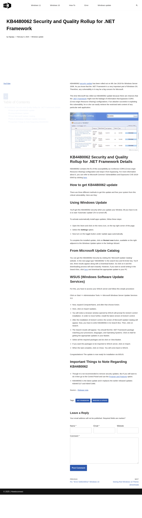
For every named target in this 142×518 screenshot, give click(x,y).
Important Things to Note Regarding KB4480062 (30, 120)
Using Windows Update (20, 111)
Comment (74, 456)
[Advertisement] (71, 58)
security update (86, 84)
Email (96, 445)
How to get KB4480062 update (23, 108)
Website (120, 445)
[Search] (136, 5)
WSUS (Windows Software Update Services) (29, 117)
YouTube (7, 84)
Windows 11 (35, 5)
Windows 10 (54, 5)
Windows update (105, 5)
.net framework (83, 419)
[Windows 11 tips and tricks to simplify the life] (7, 5)
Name (73, 445)
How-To (72, 5)
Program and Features (122, 394)
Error (87, 5)
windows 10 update (101, 419)
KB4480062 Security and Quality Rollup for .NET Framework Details (31, 103)
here (105, 182)
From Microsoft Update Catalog (23, 114)
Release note (83, 409)
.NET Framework (84, 100)
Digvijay (12, 37)
